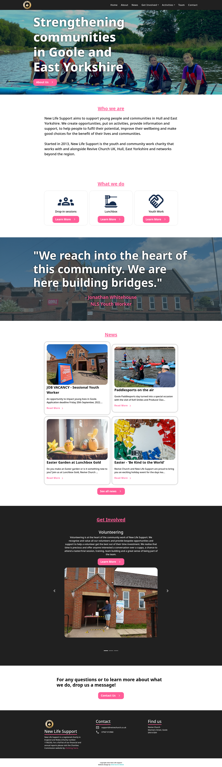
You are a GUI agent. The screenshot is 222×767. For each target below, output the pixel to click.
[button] (150, 5)
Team (181, 5)
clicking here (71, 748)
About (124, 5)
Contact (193, 5)
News (135, 5)
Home (114, 5)
